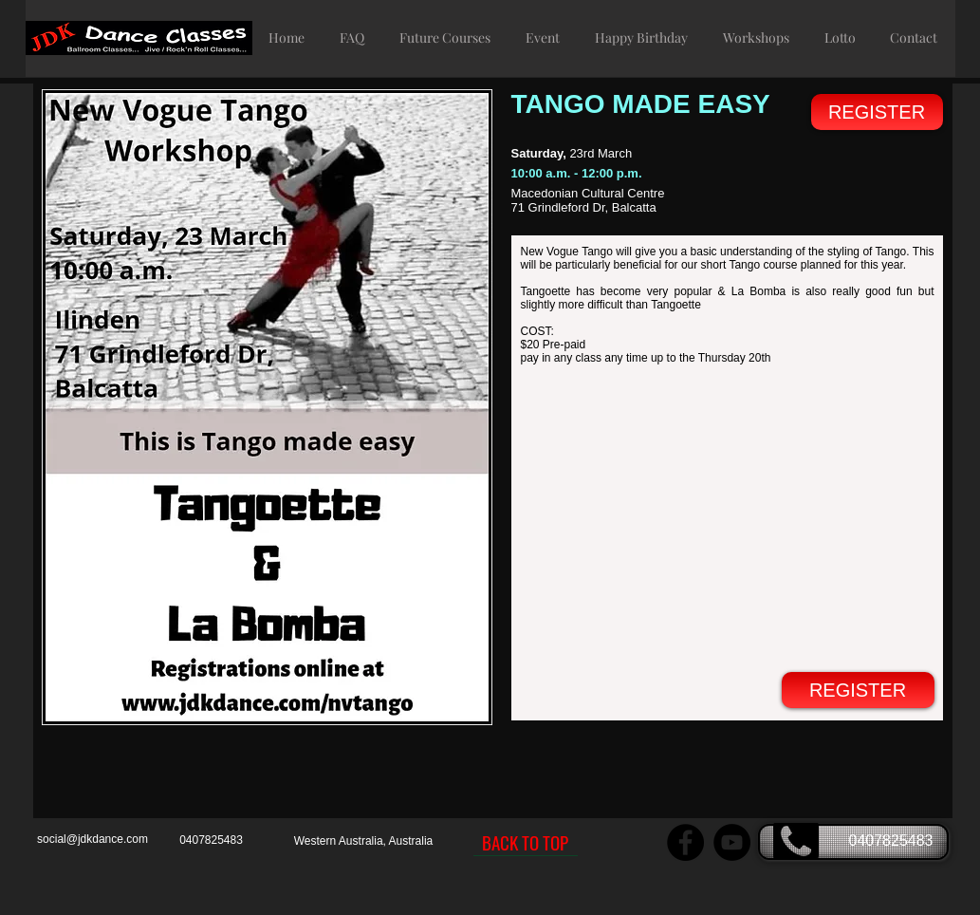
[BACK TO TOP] (525, 842)
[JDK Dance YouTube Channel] (731, 842)
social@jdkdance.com (92, 839)
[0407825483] (853, 842)
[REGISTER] (877, 112)
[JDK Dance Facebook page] (685, 842)
